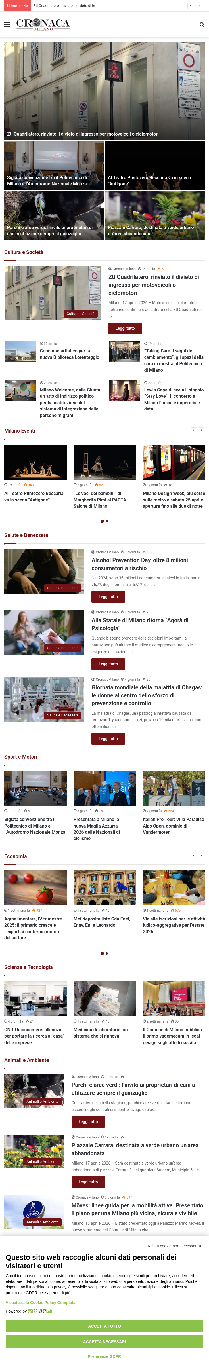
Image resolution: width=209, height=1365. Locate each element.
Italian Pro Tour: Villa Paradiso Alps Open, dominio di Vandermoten (173, 826)
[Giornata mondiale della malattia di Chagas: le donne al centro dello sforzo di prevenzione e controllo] (44, 699)
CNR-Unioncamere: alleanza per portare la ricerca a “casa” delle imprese (34, 1036)
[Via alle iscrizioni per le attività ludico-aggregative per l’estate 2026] (174, 887)
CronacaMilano (124, 269)
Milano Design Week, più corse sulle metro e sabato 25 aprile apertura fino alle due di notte (174, 500)
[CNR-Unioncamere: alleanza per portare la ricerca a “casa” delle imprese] (35, 998)
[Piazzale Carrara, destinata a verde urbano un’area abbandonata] (155, 215)
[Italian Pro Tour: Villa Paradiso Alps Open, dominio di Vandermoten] (174, 788)
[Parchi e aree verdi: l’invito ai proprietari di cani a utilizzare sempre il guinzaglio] (54, 215)
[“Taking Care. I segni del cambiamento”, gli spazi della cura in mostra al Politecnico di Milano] (124, 351)
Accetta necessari (104, 1341)
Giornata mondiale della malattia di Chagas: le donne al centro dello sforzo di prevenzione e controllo (146, 695)
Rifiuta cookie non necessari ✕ (175, 1246)
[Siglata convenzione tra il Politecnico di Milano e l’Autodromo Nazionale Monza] (54, 165)
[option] (104, 141)
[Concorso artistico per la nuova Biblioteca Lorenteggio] (20, 351)
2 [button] (107, 521)
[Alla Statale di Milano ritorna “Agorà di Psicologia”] (44, 632)
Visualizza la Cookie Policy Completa (41, 1302)
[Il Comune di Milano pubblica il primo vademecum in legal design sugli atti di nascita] (174, 998)
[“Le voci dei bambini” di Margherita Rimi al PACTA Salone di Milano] (105, 462)
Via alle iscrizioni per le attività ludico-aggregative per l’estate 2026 (174, 925)
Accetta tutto (104, 1326)
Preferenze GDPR (104, 1356)
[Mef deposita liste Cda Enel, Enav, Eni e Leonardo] (105, 887)
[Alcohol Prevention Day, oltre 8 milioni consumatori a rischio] (44, 571)
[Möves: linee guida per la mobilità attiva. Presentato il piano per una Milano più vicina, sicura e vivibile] (34, 1211)
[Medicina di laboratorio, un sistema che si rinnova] (105, 998)
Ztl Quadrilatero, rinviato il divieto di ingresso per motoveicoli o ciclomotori (83, 134)
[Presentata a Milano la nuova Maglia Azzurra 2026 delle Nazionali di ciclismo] (105, 788)
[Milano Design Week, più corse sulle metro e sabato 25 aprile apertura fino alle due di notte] (174, 462)
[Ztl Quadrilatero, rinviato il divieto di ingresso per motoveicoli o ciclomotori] (104, 91)
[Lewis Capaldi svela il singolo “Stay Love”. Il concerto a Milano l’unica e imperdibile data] (124, 390)
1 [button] (102, 521)
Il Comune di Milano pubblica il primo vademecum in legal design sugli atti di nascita (172, 1036)
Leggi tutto (125, 328)
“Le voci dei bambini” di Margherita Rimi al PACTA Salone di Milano (100, 500)
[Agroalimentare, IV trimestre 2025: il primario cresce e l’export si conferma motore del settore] (35, 887)
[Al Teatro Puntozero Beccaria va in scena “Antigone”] (155, 165)
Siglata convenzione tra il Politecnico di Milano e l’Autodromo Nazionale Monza (34, 826)
